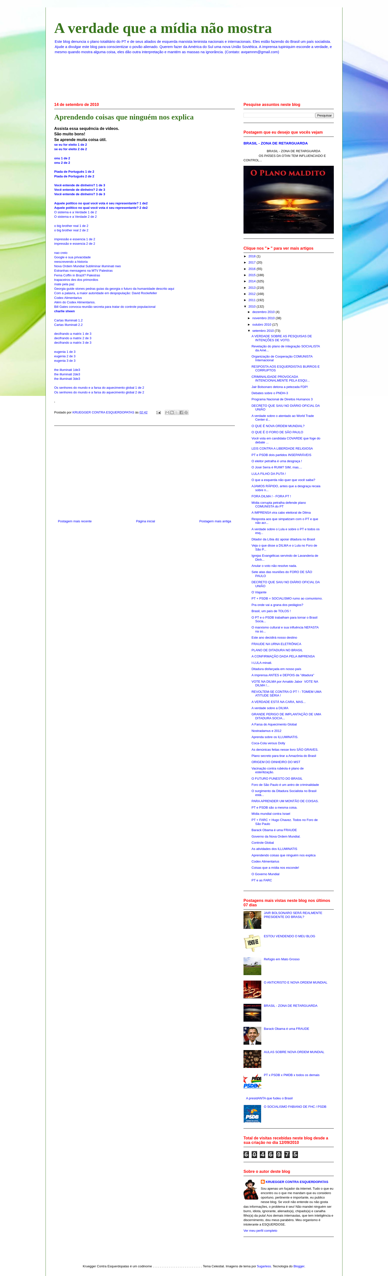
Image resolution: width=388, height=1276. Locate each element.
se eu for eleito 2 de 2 (70, 149)
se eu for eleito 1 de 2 (70, 144)
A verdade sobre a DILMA (269, 708)
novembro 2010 (264, 318)
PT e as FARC (261, 880)
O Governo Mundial (265, 874)
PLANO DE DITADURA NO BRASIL (277, 650)
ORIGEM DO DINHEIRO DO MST (275, 762)
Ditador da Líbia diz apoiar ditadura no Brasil (283, 539)
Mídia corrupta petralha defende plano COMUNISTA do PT (278, 504)
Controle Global (262, 842)
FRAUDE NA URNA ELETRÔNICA (276, 644)
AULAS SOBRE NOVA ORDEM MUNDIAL (294, 1052)
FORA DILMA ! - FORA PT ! (271, 496)
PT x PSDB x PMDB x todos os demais (291, 1075)
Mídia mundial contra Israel (270, 814)
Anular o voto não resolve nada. (274, 566)
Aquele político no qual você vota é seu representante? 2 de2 (101, 208)
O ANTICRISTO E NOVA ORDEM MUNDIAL (295, 982)
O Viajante (258, 592)
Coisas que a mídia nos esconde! (275, 867)
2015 (252, 275)
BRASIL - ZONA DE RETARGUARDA (275, 143)
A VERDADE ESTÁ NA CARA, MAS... (278, 702)
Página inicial (145, 521)
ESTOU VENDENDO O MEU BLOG (289, 936)
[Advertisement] (144, 471)
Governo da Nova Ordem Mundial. (275, 836)
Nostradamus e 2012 (266, 731)
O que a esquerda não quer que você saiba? (283, 480)
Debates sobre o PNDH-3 (269, 393)
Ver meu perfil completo (260, 1230)
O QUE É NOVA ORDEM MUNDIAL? (277, 426)
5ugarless (264, 1266)
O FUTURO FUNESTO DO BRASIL (276, 778)
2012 (252, 294)
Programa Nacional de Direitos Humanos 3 (282, 399)
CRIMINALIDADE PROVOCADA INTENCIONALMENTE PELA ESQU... (280, 379)
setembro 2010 (263, 331)
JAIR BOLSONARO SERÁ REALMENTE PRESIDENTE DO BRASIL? (293, 915)
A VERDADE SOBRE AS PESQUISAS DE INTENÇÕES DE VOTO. (281, 338)
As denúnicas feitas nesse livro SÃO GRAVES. (284, 749)
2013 (252, 287)
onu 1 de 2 (62, 158)
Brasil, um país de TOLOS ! (271, 611)
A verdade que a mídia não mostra (163, 28)
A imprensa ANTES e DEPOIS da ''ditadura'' (282, 675)
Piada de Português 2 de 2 (74, 176)
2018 (252, 256)
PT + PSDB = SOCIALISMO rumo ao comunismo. (286, 598)
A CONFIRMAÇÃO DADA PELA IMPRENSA (283, 656)
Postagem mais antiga (215, 521)
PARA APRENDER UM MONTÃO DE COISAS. (284, 801)
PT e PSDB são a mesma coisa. (274, 807)
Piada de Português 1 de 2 (74, 171)
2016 (252, 269)
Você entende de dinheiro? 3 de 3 (79, 194)
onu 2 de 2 (62, 163)
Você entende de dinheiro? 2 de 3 (79, 190)
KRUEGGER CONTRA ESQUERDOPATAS (297, 1182)
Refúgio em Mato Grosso (282, 959)
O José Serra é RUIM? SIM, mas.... (276, 467)
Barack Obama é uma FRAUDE (274, 830)
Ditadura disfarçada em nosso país (276, 669)
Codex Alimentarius (265, 861)
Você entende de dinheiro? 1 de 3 (79, 185)
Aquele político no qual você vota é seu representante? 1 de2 (101, 203)
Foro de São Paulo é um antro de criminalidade (285, 785)
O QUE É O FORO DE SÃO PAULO (277, 432)
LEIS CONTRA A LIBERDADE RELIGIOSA (282, 448)
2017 (252, 262)
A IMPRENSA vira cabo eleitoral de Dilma (281, 512)
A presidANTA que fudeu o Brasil (269, 1098)
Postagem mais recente (75, 521)
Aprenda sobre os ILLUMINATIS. (274, 737)
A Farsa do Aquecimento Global (274, 724)
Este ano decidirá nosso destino (274, 637)
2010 (252, 306)
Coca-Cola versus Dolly (268, 743)
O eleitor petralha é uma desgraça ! (276, 461)
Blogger (298, 1266)
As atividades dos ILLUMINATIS (274, 849)
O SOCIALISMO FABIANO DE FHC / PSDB (295, 1106)
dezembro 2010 (264, 312)
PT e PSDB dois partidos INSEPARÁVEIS (281, 455)
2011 (252, 300)
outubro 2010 (262, 324)
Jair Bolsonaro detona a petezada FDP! (279, 387)
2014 (252, 281)
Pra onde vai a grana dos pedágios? (277, 605)
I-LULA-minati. (261, 663)
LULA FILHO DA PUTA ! (268, 474)
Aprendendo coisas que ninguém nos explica (283, 855)
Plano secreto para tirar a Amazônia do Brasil (283, 756)
